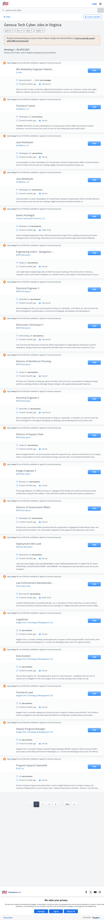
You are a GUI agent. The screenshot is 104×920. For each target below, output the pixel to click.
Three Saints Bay (25, 599)
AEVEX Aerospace (25, 257)
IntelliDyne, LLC (24, 109)
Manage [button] (41, 911)
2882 (67, 828)
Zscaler (21, 72)
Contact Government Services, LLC (32, 218)
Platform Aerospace (26, 560)
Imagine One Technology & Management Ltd (36, 638)
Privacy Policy (8, 917)
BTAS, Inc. (22, 790)
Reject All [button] (71, 911)
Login (94, 3)
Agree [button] (56, 911)
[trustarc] (96, 917)
